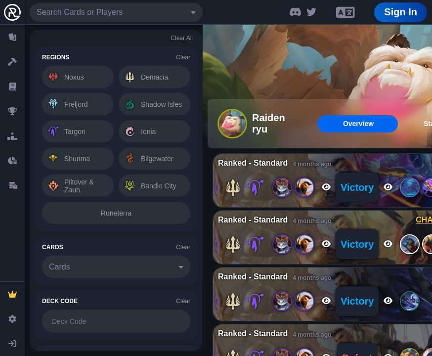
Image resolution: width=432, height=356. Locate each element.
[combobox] (116, 12)
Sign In (400, 11)
